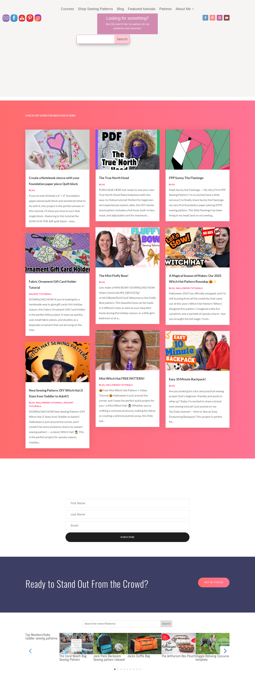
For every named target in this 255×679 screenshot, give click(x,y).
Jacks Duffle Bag (138, 656)
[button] (225, 650)
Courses (67, 9)
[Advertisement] (127, 72)
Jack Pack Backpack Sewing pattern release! (109, 658)
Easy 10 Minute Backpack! (187, 379)
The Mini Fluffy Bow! (113, 276)
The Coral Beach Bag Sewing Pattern (73, 658)
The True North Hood (114, 178)
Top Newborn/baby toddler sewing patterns (41, 636)
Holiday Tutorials (40, 294)
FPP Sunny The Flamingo (186, 178)
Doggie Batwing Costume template (212, 658)
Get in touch (213, 582)
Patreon (165, 9)
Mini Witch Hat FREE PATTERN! (121, 378)
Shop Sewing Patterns (95, 9)
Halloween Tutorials (49, 402)
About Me (183, 9)
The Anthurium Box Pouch (178, 656)
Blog (120, 9)
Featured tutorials (141, 9)
